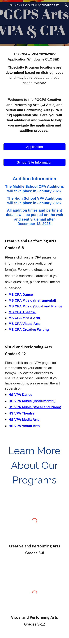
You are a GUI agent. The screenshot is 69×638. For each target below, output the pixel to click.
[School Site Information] (35, 162)
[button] (4, 5)
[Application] (35, 146)
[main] (34, 68)
